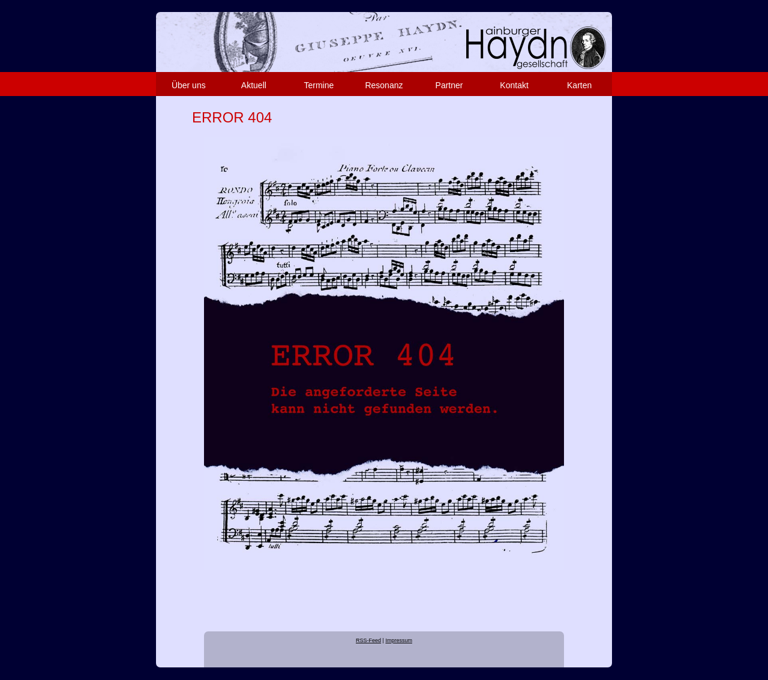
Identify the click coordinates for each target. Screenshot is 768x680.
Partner (449, 85)
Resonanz (384, 85)
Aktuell (253, 85)
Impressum (398, 640)
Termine (319, 85)
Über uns (189, 85)
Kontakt (514, 85)
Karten (579, 85)
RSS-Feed (368, 640)
